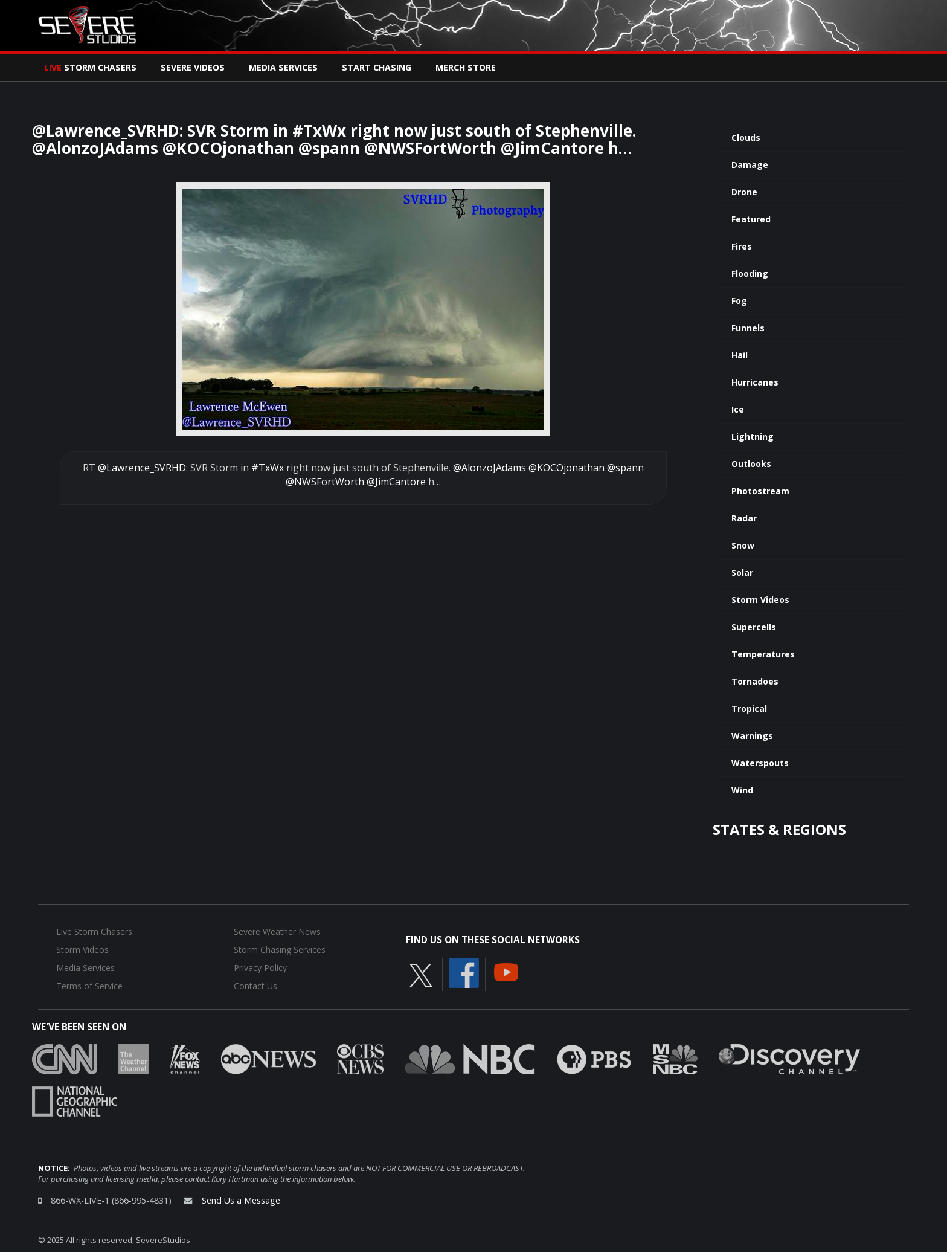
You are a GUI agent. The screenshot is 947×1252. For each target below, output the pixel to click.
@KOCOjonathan (566, 467)
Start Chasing (376, 67)
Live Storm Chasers (94, 931)
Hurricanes (754, 382)
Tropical (749, 708)
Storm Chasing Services (280, 949)
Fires (741, 246)
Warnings (752, 735)
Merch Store (465, 67)
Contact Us (255, 986)
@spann (625, 467)
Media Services (283, 67)
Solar (742, 572)
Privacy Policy (260, 967)
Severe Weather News (277, 931)
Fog (739, 300)
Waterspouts (760, 763)
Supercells (753, 627)
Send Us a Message (241, 1200)
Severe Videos (193, 67)
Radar (744, 518)
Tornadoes (754, 681)
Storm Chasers (90, 67)
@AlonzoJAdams (489, 467)
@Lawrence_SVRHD (142, 467)
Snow (742, 545)
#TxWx (267, 467)
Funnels (748, 328)
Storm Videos (760, 599)
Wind (742, 790)
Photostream (760, 491)
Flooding (749, 273)
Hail (739, 355)
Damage (749, 164)
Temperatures (763, 654)
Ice (737, 409)
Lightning (752, 436)
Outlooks (751, 464)
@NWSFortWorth (325, 481)
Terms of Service (89, 986)
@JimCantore (396, 481)
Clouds (745, 137)
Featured (751, 219)
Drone (744, 192)
